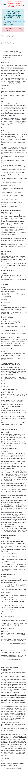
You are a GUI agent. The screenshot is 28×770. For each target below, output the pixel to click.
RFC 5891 (6, 30)
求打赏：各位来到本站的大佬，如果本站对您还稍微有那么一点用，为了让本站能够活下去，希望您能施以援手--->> (17, 4)
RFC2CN (3, 4)
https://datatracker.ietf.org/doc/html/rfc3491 (15, 21)
